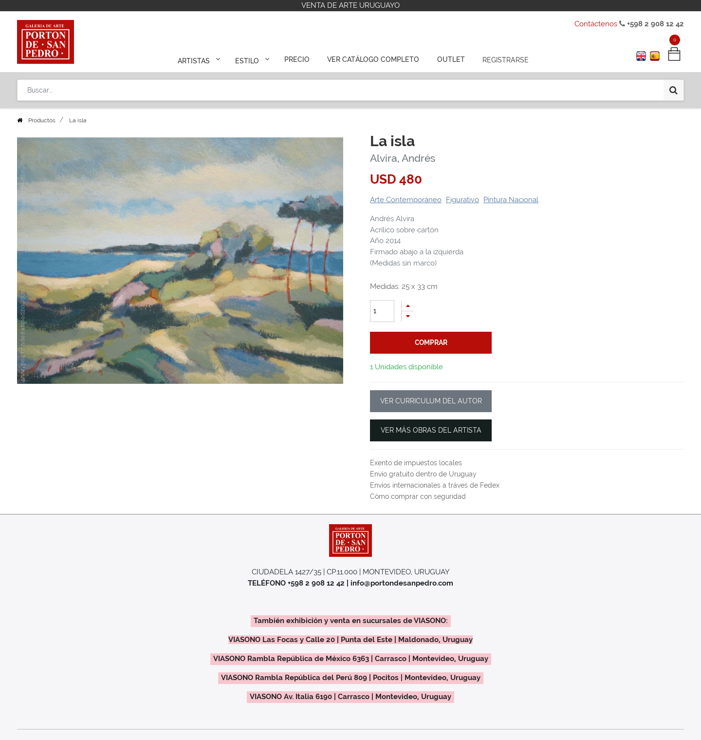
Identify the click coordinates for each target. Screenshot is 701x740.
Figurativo (462, 199)
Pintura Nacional (510, 199)
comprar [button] (431, 342)
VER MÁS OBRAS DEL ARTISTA (431, 430)
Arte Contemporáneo (406, 199)
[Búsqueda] (673, 88)
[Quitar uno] (407, 316)
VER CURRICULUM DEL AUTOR (431, 401)
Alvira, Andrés (402, 158)
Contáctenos (595, 23)
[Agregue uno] (407, 306)
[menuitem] (297, 59)
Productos (41, 120)
